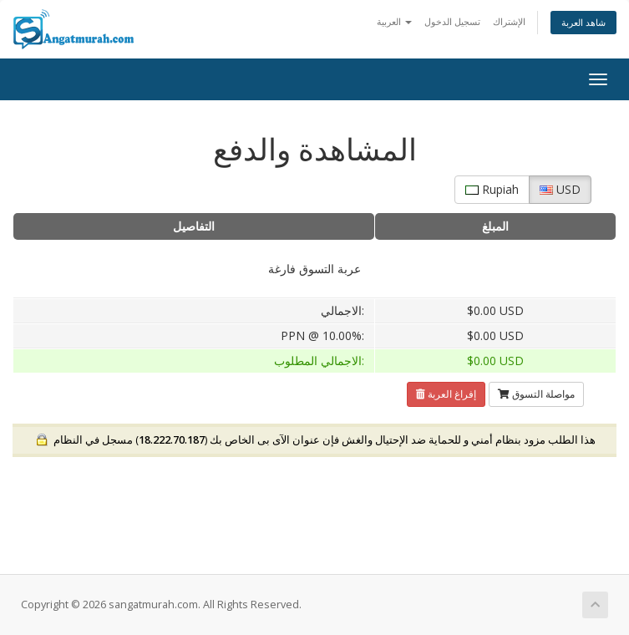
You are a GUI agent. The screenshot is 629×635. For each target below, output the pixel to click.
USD (560, 189)
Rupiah (492, 189)
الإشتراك (509, 21)
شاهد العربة (583, 22)
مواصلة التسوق (536, 394)
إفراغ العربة (446, 394)
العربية (394, 21)
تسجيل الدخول (452, 21)
